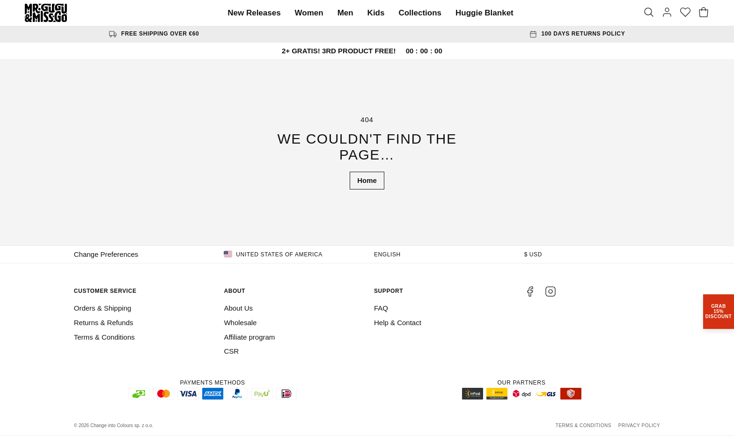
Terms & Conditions (104, 337)
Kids (376, 12)
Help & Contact (397, 323)
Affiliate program (249, 337)
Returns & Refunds (103, 323)
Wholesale (240, 323)
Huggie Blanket (484, 12)
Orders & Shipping (103, 308)
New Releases (254, 12)
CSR (231, 351)
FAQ (381, 308)
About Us (238, 308)
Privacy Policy (639, 425)
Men (345, 12)
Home (367, 180)
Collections (419, 12)
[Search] (648, 13)
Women (309, 12)
